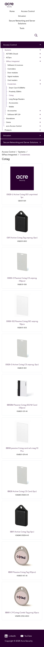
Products (23, 130)
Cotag (11, 95)
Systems (23, 50)
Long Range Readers (17, 99)
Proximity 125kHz (15, 91)
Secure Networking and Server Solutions (22, 22)
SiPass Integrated (23, 61)
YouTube (26, 636)
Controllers (12, 69)
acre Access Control (23, 126)
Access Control (28, 11)
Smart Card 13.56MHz (17, 88)
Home (12, 11)
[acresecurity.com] (22, 5)
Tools (22, 28)
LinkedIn (10, 636)
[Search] (36, 35)
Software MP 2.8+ (24, 114)
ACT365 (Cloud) (23, 54)
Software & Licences (15, 65)
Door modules (13, 73)
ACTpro (23, 57)
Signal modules (13, 76)
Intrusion (22, 16)
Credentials (24, 84)
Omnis (23, 122)
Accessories (13, 103)
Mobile (11, 107)
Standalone (23, 118)
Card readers (24, 80)
